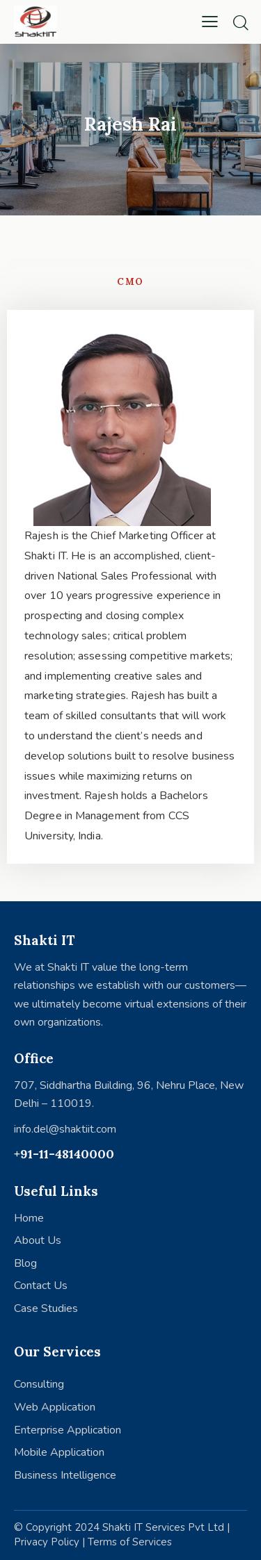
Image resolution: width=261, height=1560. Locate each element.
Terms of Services (130, 1542)
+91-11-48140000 (64, 1154)
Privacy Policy (46, 1542)
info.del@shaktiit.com (65, 1129)
